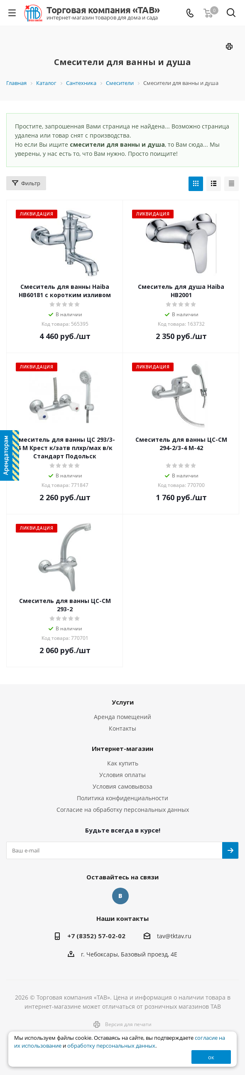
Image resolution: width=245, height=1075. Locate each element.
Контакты (122, 728)
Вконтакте (120, 896)
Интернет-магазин (122, 748)
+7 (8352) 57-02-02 (96, 936)
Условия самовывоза (122, 786)
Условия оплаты (122, 775)
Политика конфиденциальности (122, 798)
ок (211, 1057)
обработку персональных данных (111, 1045)
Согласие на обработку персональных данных (122, 810)
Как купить (122, 763)
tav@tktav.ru (174, 936)
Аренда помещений (122, 717)
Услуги (123, 702)
